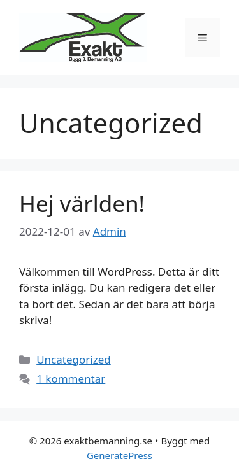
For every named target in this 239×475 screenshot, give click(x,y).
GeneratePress (119, 455)
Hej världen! (82, 203)
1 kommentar (70, 378)
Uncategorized (73, 359)
